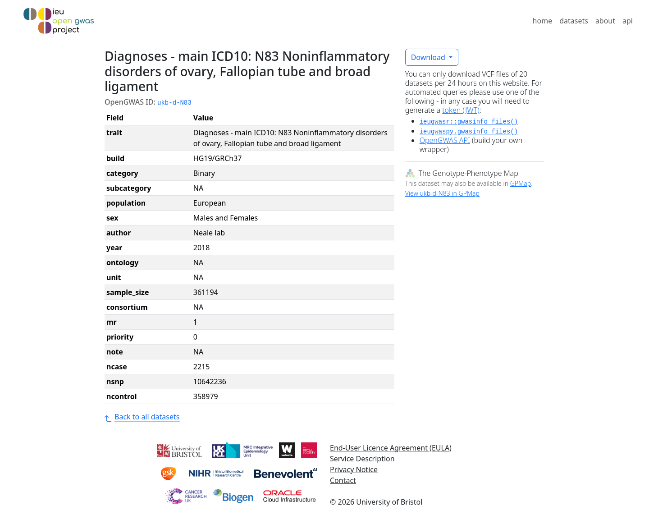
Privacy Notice (354, 469)
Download (429, 57)
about (605, 21)
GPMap (520, 183)
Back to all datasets (142, 417)
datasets (573, 21)
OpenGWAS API (445, 140)
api (627, 21)
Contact (343, 480)
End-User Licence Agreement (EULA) (391, 448)
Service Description (362, 459)
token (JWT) (461, 110)
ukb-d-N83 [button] (174, 102)
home (543, 21)
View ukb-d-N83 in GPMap (442, 193)
